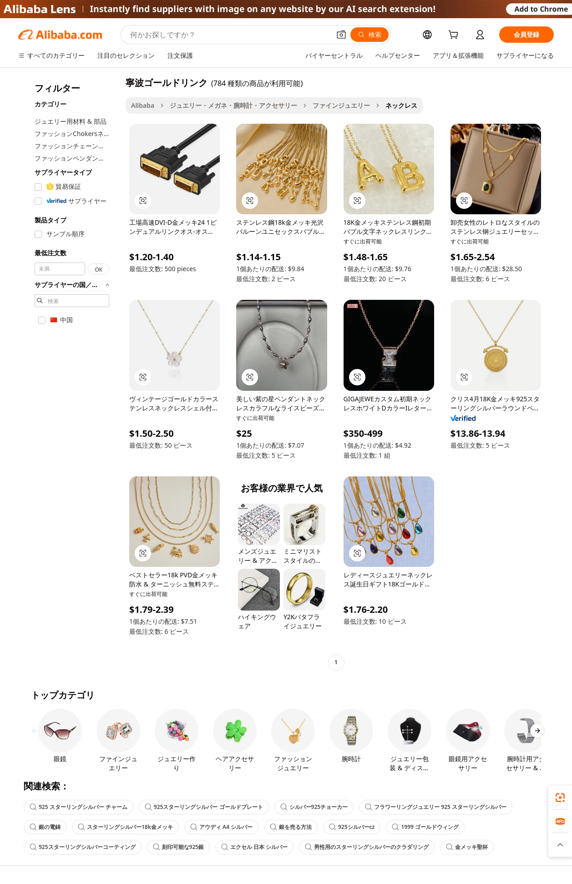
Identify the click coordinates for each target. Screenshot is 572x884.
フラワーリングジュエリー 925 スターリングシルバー (435, 807)
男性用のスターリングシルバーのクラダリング (367, 847)
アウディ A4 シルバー (221, 827)
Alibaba (142, 105)
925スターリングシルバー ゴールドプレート (204, 807)
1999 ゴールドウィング (425, 827)
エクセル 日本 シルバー (254, 847)
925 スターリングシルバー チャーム (78, 807)
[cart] (455, 36)
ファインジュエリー (341, 105)
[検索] (369, 34)
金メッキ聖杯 (467, 847)
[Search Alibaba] (229, 35)
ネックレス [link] (401, 105)
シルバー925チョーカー (314, 807)
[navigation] (69, 373)
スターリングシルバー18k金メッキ (125, 827)
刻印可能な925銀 (178, 847)
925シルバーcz (352, 827)
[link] (560, 797)
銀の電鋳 (45, 827)
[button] (341, 34)
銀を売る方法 (291, 827)
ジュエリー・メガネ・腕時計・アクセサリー (233, 105)
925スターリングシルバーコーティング (83, 847)
